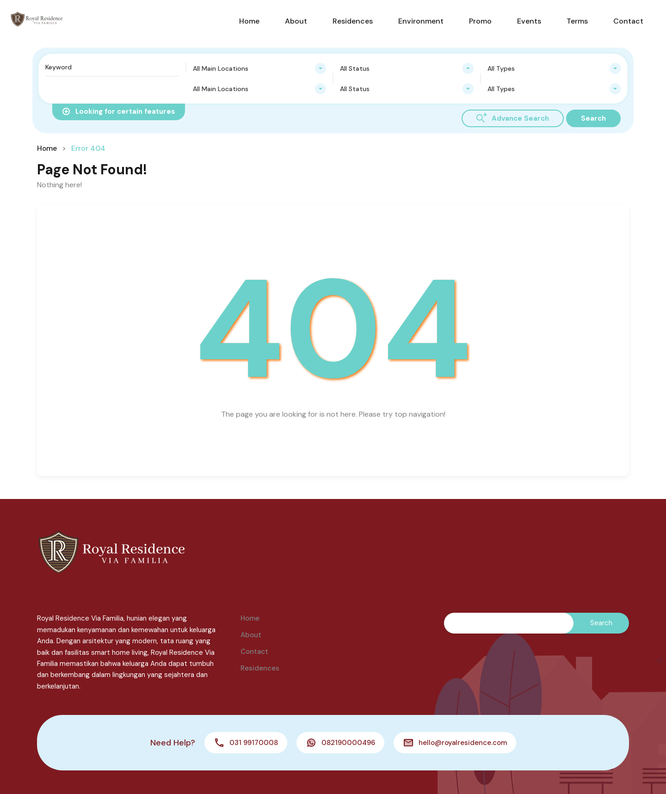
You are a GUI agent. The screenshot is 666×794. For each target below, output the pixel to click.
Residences (353, 21)
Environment (421, 21)
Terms (577, 21)
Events (529, 21)
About (296, 21)
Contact (628, 21)
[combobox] (259, 68)
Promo (480, 21)
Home (249, 21)
